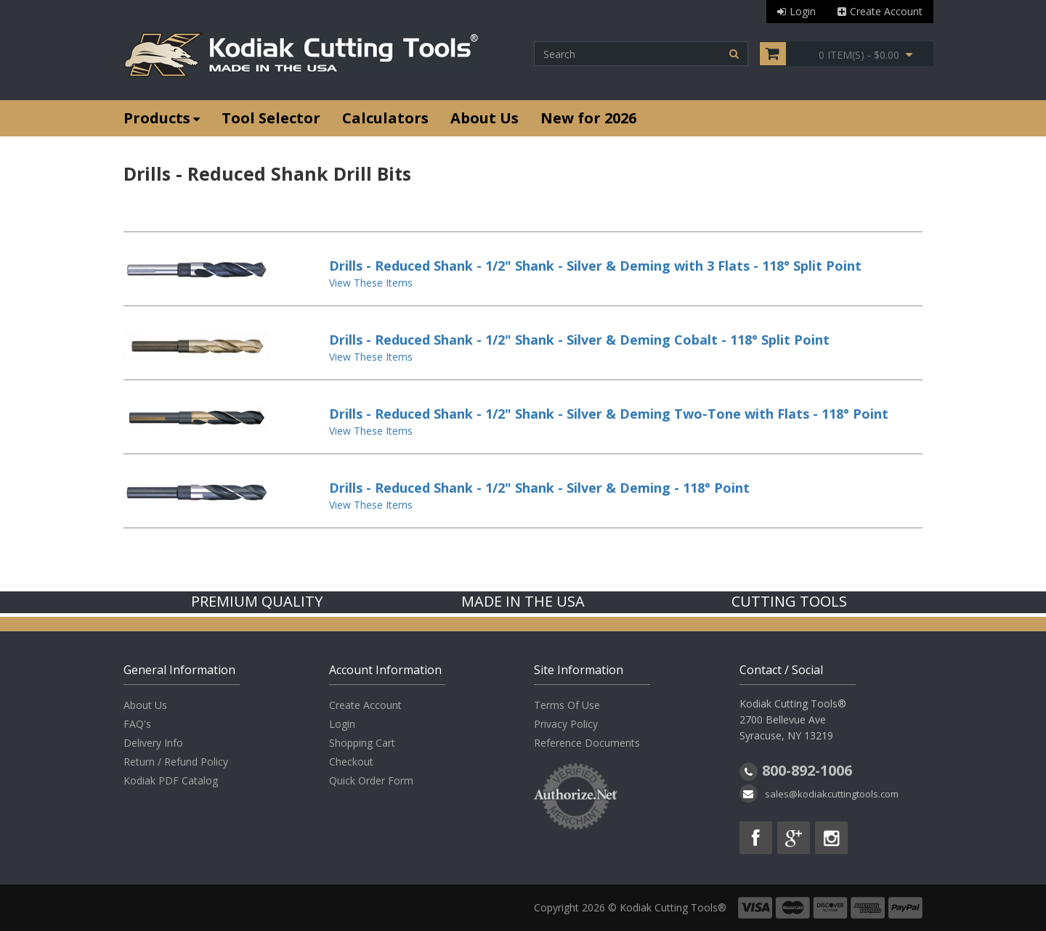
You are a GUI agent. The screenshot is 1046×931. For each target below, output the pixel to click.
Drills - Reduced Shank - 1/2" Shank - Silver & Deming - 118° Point (539, 487)
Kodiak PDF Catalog (170, 780)
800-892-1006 (807, 770)
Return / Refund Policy (175, 761)
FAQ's (137, 724)
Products (161, 118)
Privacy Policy (566, 724)
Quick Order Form (371, 780)
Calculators (385, 118)
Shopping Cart (362, 743)
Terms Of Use (567, 705)
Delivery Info (153, 743)
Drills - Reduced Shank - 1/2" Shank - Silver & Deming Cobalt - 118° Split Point (579, 339)
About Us (484, 118)
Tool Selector (271, 118)
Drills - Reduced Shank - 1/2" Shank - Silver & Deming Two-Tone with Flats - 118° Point (608, 413)
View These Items (371, 283)
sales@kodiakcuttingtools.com (832, 793)
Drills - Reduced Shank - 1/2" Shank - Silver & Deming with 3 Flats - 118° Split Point (595, 265)
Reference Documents (587, 743)
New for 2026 (588, 118)
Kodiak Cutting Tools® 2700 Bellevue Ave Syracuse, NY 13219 (792, 719)
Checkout (351, 761)
